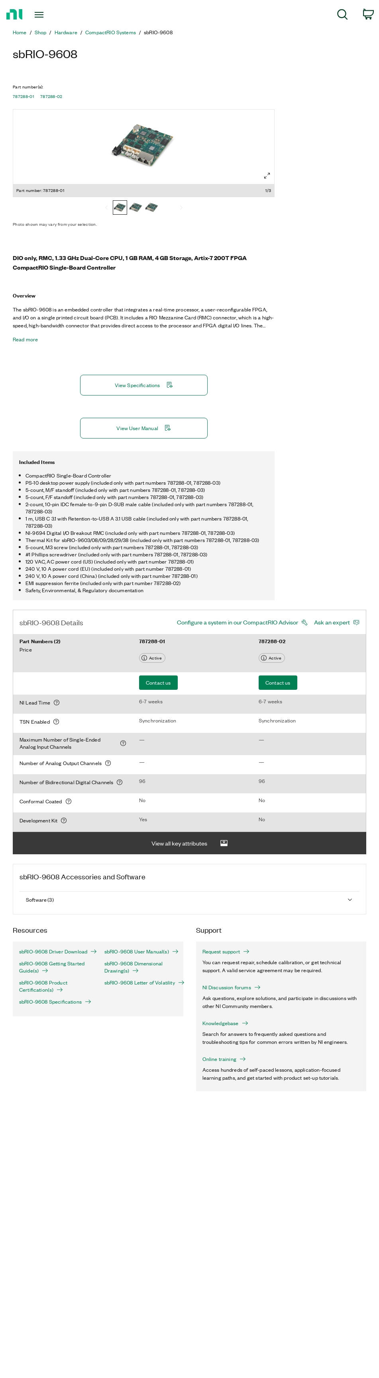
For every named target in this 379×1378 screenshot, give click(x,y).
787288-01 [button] (23, 96)
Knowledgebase (225, 1023)
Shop (41, 32)
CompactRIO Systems (110, 32)
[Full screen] (267, 175)
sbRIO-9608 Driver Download (55, 951)
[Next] (181, 208)
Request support (225, 951)
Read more (25, 339)
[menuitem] (342, 15)
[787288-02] (152, 208)
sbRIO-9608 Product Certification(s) (43, 986)
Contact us (158, 682)
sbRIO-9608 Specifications (55, 1001)
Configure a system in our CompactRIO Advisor (237, 622)
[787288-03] (136, 208)
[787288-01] (120, 208)
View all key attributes (189, 843)
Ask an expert (332, 622)
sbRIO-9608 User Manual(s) (140, 951)
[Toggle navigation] (52, 14)
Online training (224, 1059)
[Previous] (106, 208)
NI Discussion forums (231, 987)
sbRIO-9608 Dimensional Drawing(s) (133, 967)
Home (20, 32)
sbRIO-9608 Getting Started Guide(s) (51, 967)
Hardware (66, 32)
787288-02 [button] (51, 96)
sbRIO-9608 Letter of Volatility (140, 982)
